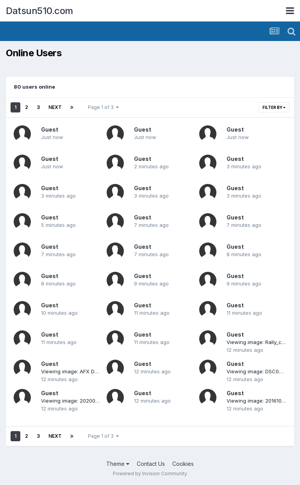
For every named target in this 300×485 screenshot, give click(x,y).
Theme (117, 463)
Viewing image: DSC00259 (259, 371)
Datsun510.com (39, 10)
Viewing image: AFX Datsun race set (85, 371)
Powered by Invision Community (150, 473)
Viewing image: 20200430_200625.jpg (87, 401)
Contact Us (151, 463)
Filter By (274, 107)
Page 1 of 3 (103, 107)
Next (55, 107)
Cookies (183, 463)
